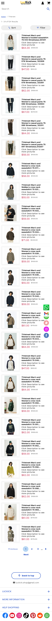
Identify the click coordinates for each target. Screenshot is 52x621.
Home (3, 17)
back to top (26, 575)
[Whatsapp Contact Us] (46, 307)
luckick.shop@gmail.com (26, 582)
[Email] (46, 314)
